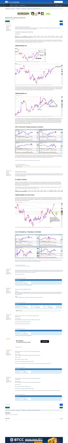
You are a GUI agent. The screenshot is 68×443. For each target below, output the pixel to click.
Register (56, 5)
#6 (15, 367)
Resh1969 (18, 166)
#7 (15, 394)
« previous (7, 21)
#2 (15, 265)
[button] (61, 24)
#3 (15, 278)
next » (61, 21)
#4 (15, 302)
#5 (15, 328)
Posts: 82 (7, 271)
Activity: (7, 418)
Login (61, 5)
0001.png (24, 332)
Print (61, 24)
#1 (15, 164)
